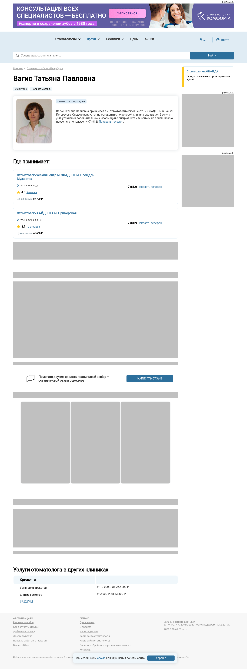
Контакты (85, 649)
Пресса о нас (87, 622)
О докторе (21, 89)
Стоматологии (65, 39)
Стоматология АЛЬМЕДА (202, 71)
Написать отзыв (41, 89)
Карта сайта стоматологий (95, 636)
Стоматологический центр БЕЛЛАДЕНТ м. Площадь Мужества (55, 177)
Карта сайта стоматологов (95, 640)
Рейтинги (113, 39)
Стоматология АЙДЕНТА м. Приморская (46, 213)
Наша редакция (89, 631)
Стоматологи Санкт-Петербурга (45, 68)
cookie (101, 658)
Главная (18, 68)
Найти (212, 55)
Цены (134, 39)
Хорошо (161, 658)
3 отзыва (31, 192)
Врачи (91, 39)
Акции (149, 39)
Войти (225, 40)
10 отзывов (33, 226)
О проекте (85, 627)
